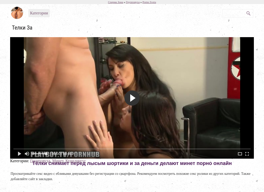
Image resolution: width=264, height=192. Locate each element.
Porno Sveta (149, 2)
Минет (57, 161)
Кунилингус (75, 161)
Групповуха (40, 161)
